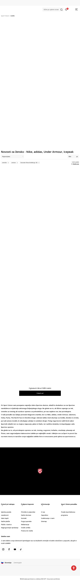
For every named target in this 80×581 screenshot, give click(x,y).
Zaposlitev (44, 515)
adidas (53, 415)
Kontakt (24, 518)
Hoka (3, 418)
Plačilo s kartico (6, 524)
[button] (52, 9)
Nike (49, 415)
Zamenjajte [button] (18, 563)
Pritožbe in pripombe (28, 512)
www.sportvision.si (29, 579)
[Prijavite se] (66, 9)
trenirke (4, 411)
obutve (45, 405)
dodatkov (59, 405)
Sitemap (44, 521)
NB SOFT (43, 579)
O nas (43, 512)
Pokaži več (40, 393)
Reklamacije (25, 524)
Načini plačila (5, 521)
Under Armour (62, 415)
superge (65, 408)
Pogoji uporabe (26, 521)
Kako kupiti (5, 518)
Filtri (73, 156)
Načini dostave (26, 515)
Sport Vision (5, 16)
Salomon (72, 415)
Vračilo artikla (25, 528)
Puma (8, 418)
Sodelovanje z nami (47, 518)
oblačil (51, 405)
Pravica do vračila (27, 531)
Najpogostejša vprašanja (9, 528)
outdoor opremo (24, 411)
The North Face (17, 418)
